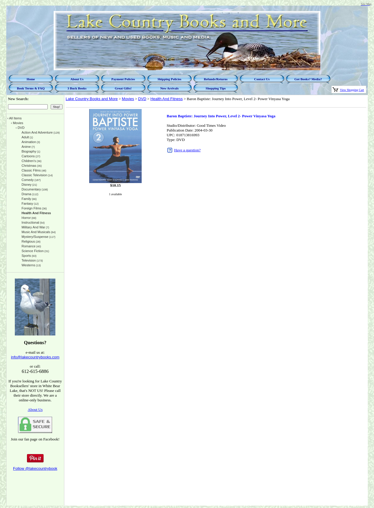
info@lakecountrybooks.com (35, 357)
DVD (142, 99)
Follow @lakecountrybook (35, 468)
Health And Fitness (166, 99)
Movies (128, 99)
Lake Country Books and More (92, 99)
